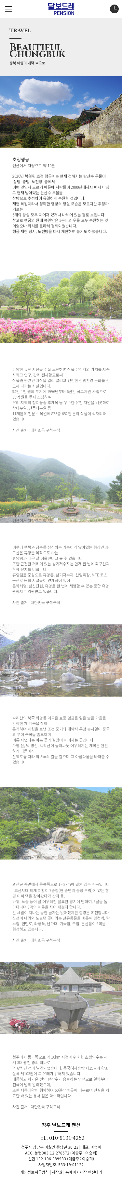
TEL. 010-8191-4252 (61, 1137)
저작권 (57, 1172)
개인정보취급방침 (34, 1172)
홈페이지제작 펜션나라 (83, 1172)
